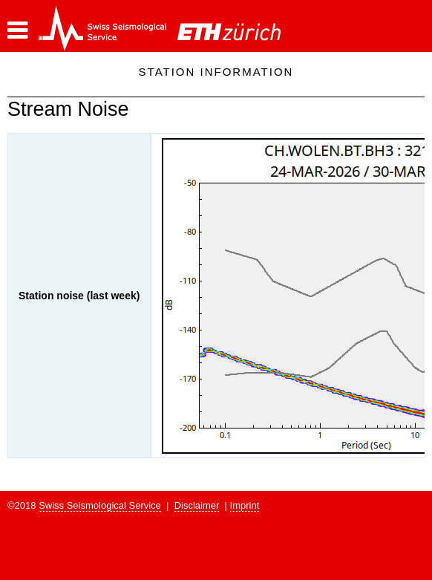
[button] (17, 30)
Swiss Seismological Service (100, 505)
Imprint (245, 505)
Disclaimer (197, 505)
